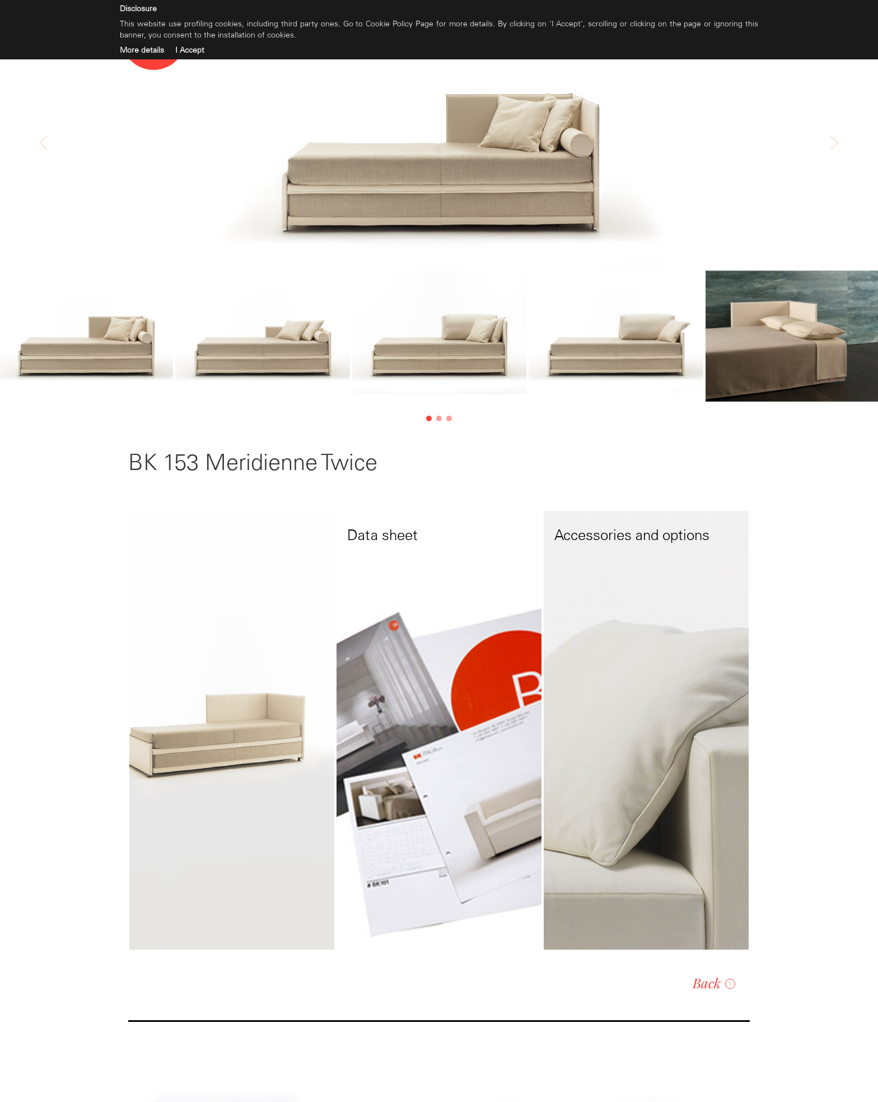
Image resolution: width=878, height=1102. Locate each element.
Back (714, 983)
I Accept (189, 50)
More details (142, 50)
